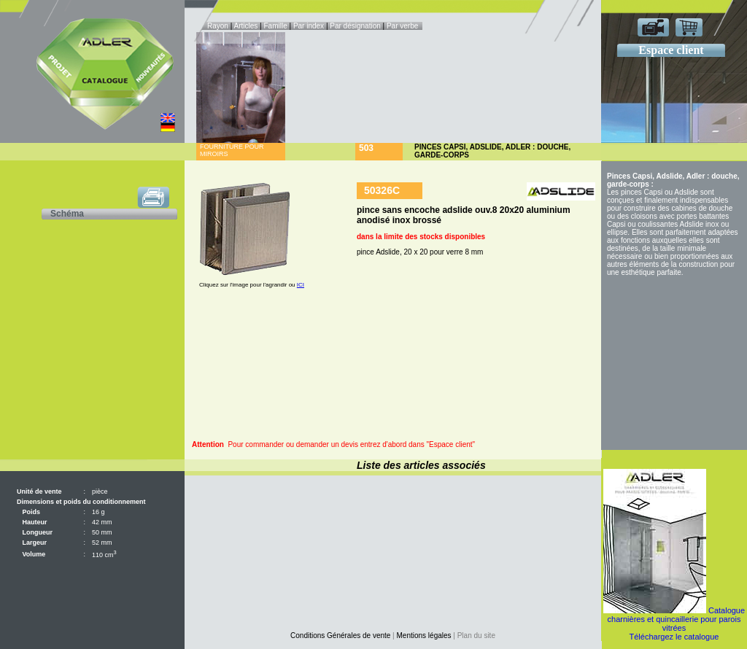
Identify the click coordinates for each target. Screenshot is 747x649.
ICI (300, 284)
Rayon (219, 26)
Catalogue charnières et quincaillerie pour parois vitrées (677, 619)
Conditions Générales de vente (340, 635)
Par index (308, 26)
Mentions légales (424, 635)
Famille (276, 26)
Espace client (670, 50)
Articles (246, 26)
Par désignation (355, 26)
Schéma (67, 214)
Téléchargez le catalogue (674, 636)
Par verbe (403, 26)
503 (366, 148)
